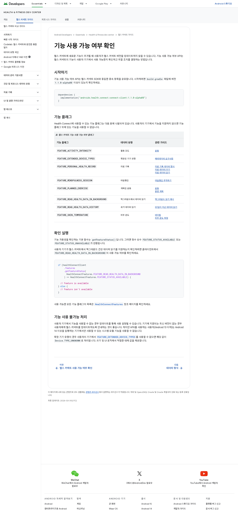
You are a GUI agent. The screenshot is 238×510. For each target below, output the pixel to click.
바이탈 (158, 215)
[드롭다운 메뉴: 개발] (87, 3)
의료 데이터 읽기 (162, 172)
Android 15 (146, 503)
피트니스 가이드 (49, 19)
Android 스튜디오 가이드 (184, 503)
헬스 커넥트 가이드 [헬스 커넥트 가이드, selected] (24, 19)
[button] (20, 62)
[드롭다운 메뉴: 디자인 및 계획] (72, 3)
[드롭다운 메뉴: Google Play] (112, 3)
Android (48, 503)
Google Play (101, 3)
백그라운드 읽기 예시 (164, 199)
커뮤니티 (124, 3)
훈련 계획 (159, 191)
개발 (82, 3)
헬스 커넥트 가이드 (126, 34)
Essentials (80, 34)
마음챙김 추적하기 (163, 180)
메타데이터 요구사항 (164, 158)
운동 (157, 150)
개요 (6, 19)
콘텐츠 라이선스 (92, 392)
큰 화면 (112, 503)
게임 (79, 503)
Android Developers (63, 34)
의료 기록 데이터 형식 (165, 166)
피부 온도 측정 (161, 218)
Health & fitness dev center (22, 12)
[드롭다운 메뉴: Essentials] (47, 3)
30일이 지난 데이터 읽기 (166, 207)
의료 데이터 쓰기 (162, 169)
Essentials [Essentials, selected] (37, 3)
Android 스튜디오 (223, 3)
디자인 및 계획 (61, 3)
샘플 (67, 19)
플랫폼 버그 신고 (213, 503)
